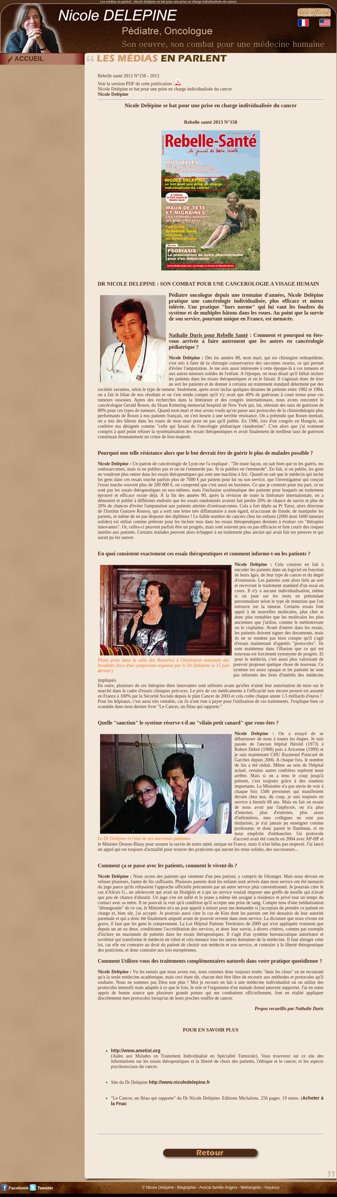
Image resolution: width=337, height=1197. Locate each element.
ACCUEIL (29, 58)
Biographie (186, 1187)
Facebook (19, 1187)
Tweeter (45, 1187)
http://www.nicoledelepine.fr (179, 1082)
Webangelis (251, 1187)
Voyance (271, 1187)
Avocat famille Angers (218, 1187)
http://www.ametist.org (135, 1050)
